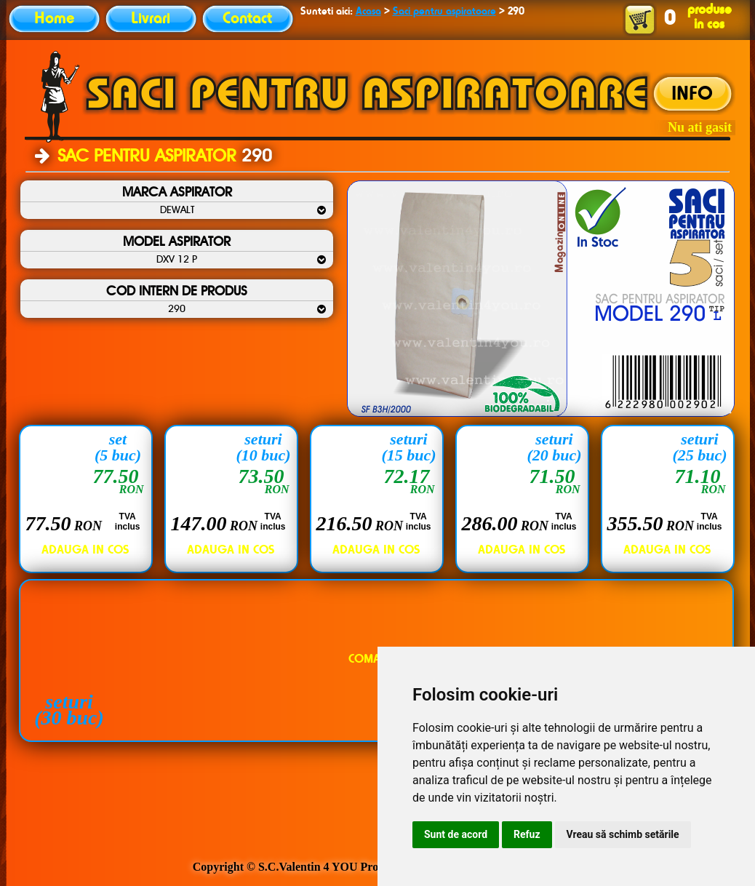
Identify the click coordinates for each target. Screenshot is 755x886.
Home (54, 19)
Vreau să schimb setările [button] (623, 834)
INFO (692, 94)
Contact (247, 19)
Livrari (150, 19)
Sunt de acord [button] (455, 834)
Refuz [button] (527, 834)
